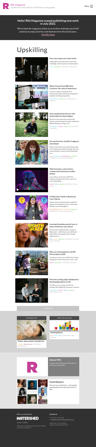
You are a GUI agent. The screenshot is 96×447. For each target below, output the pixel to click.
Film (56, 184)
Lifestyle (67, 209)
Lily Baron (74, 262)
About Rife (55, 359)
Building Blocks (57, 332)
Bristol (61, 126)
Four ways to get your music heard (62, 58)
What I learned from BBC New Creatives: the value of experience (63, 87)
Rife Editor (53, 128)
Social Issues (65, 156)
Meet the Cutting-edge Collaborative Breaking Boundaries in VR (64, 280)
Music (51, 67)
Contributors (56, 381)
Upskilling (57, 67)
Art (50, 156)
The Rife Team (48, 34)
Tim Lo (60, 292)
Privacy (19, 422)
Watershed (28, 418)
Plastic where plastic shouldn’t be (31, 341)
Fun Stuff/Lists (53, 209)
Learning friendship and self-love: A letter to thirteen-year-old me (63, 225)
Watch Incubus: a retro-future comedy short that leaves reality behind (62, 171)
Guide (61, 209)
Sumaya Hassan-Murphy (65, 158)
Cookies (25, 422)
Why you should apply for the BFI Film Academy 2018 (62, 253)
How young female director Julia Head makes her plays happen (62, 115)
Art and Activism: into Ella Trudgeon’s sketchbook (64, 142)
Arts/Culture (53, 99)
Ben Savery (73, 67)
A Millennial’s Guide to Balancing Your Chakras (62, 197)
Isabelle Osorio (22, 346)
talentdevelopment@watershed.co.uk (62, 419)
